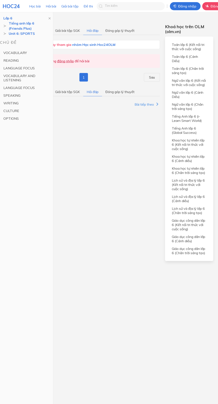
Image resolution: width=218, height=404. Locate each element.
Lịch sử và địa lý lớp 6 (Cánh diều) (188, 198)
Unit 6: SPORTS (22, 33)
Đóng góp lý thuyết (120, 30)
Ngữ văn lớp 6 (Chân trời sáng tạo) (187, 106)
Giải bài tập (70, 6)
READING (11, 60)
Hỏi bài (51, 6)
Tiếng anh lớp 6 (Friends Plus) (21, 26)
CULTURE (11, 111)
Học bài (35, 6)
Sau (154, 77)
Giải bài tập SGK (67, 30)
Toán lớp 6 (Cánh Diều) (185, 58)
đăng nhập (65, 61)
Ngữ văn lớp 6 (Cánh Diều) (187, 94)
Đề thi (88, 6)
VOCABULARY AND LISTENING (19, 78)
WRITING (11, 103)
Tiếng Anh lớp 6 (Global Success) (184, 130)
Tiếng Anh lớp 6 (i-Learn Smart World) (187, 118)
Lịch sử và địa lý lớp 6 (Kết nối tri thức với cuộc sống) (188, 184)
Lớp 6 (7, 18)
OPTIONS (11, 118)
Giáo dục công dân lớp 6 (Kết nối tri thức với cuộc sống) (188, 224)
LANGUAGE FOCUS (19, 68)
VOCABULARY (15, 53)
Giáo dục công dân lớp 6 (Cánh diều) (188, 239)
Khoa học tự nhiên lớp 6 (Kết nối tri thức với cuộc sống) (188, 144)
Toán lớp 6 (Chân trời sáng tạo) (188, 70)
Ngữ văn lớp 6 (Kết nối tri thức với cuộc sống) (189, 82)
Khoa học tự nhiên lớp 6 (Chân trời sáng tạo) (188, 170)
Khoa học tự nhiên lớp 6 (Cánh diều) (188, 158)
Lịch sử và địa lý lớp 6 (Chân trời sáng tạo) (188, 210)
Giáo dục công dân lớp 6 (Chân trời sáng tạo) (188, 250)
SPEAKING (11, 95)
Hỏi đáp (93, 30)
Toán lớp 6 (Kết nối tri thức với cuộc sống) (188, 46)
